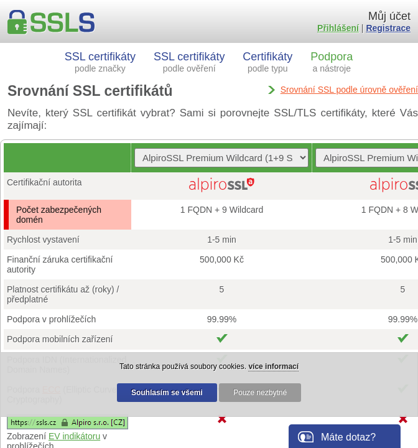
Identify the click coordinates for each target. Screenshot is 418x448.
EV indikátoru (74, 436)
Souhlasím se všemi (167, 392)
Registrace (388, 28)
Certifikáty (267, 61)
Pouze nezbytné (260, 392)
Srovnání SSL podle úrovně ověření (349, 90)
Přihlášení (338, 28)
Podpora (331, 61)
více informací (273, 366)
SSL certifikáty (100, 61)
